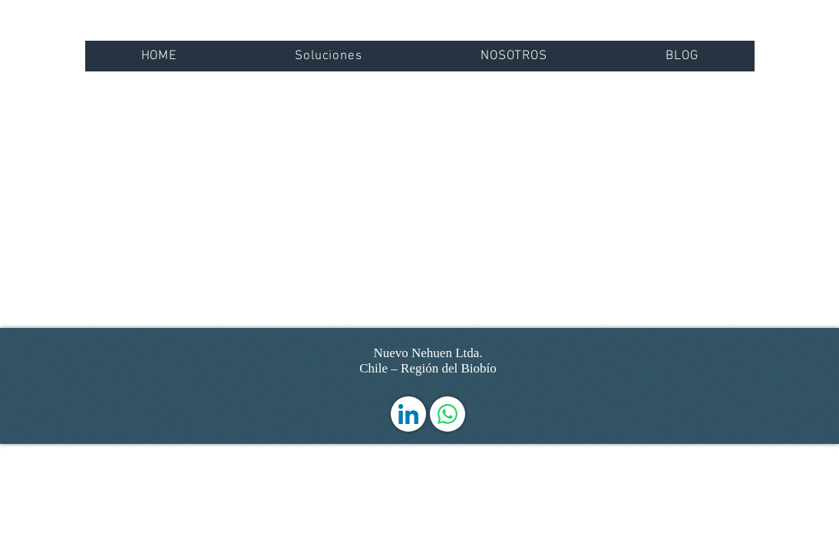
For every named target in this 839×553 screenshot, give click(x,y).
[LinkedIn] (408, 414)
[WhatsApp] (447, 414)
